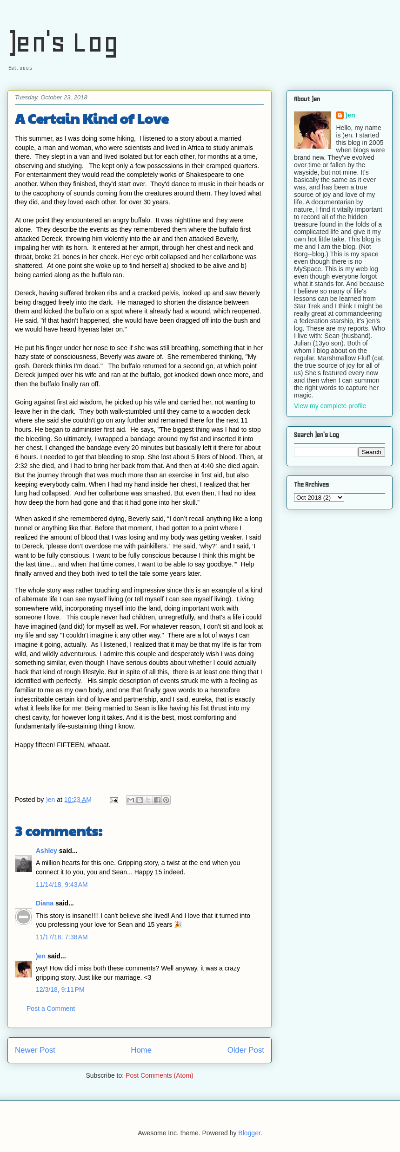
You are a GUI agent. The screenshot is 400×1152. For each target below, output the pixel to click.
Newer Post (35, 1050)
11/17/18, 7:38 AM (62, 937)
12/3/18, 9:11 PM (60, 989)
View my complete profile (330, 406)
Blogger (249, 1133)
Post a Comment (51, 1008)
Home (141, 1050)
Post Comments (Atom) (159, 1075)
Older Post (245, 1050)
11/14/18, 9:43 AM (62, 884)
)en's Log (63, 42)
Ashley (46, 850)
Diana (44, 903)
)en (41, 956)
